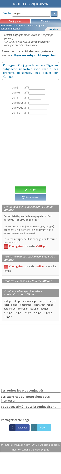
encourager (26, 304)
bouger (44, 308)
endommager (30, 301)
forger (42, 301)
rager (6, 304)
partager (8, 301)
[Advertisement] (30, 150)
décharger (39, 304)
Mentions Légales (40, 449)
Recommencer (30, 197)
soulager (34, 308)
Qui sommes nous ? (50, 444)
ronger (18, 312)
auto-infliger (10, 308)
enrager (38, 312)
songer (7, 316)
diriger (18, 301)
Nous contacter (20, 449)
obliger (14, 304)
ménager (23, 308)
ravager (27, 312)
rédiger (50, 304)
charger (52, 301)
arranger (8, 312)
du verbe (25, 246)
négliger (48, 312)
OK (54, 13)
